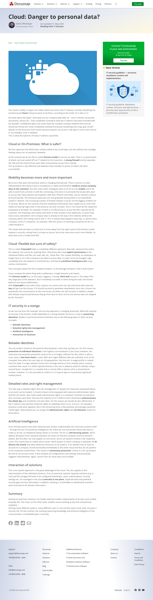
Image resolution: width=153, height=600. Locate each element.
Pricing (98, 4)
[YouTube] (143, 590)
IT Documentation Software (77, 553)
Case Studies (47, 570)
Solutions (46, 557)
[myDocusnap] (116, 4)
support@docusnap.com (18, 553)
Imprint (137, 553)
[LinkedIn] (139, 590)
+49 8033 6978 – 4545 (16, 557)
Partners (108, 4)
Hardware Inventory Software (78, 562)
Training (89, 4)
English (127, 590)
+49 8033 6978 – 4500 (16, 574)
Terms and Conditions (138, 558)
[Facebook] (135, 590)
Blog (10, 43)
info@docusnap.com (16, 570)
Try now (138, 4)
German (118, 590)
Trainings (46, 574)
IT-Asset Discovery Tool (75, 557)
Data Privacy (139, 564)
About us (114, 553)
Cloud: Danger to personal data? (25, 43)
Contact (113, 557)
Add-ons (45, 562)
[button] (39, 4)
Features (46, 553)
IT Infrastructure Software (76, 566)
